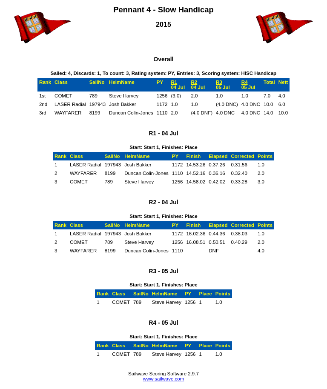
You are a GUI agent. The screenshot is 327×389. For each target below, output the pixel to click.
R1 (174, 82)
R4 (244, 82)
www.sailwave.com (163, 378)
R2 (194, 82)
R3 (219, 82)
